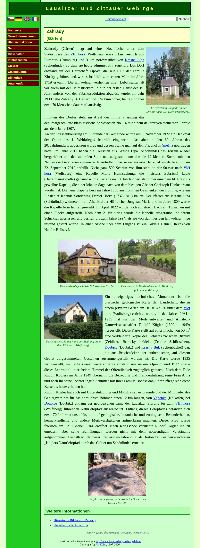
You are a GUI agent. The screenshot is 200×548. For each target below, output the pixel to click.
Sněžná (167, 145)
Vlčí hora (77, 54)
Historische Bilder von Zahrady (75, 520)
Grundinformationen (22, 36)
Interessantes (17, 59)
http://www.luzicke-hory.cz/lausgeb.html (118, 541)
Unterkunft (15, 83)
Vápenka (159, 398)
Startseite (14, 30)
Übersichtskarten (20, 42)
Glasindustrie (17, 71)
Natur (11, 48)
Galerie (13, 65)
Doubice (111, 347)
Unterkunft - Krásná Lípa (71, 525)
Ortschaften (16, 54)
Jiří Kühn (101, 544)
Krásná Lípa (134, 60)
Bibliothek (15, 77)
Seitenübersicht (115, 19)
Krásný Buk (150, 347)
